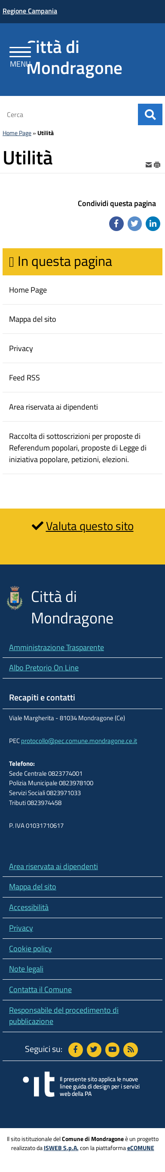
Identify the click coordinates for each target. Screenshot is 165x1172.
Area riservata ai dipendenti (53, 866)
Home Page (17, 133)
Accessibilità (29, 907)
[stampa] (157, 164)
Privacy (21, 928)
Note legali (26, 969)
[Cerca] (67, 114)
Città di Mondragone (74, 57)
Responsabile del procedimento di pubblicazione (64, 1015)
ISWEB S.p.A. (61, 1148)
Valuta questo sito (90, 525)
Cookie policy (30, 948)
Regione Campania (30, 11)
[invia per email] (149, 164)
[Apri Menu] (20, 53)
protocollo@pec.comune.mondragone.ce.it (79, 741)
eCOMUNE (140, 1148)
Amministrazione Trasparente (56, 647)
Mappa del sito (32, 886)
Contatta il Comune (40, 989)
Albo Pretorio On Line (44, 667)
